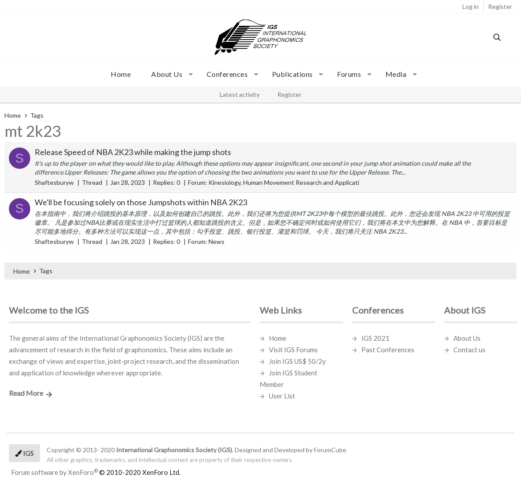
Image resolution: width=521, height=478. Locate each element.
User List (282, 396)
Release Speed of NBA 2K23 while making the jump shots (133, 152)
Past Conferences (387, 350)
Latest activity (240, 94)
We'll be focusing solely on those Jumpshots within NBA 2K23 (141, 202)
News (216, 241)
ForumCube (330, 450)
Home (121, 74)
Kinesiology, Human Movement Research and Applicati (283, 182)
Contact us (469, 350)
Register (289, 94)
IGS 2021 (375, 338)
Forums (349, 74)
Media (396, 74)
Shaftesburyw (54, 182)
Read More (26, 393)
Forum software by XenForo (95, 472)
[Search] (497, 37)
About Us (467, 338)
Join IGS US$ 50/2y (297, 361)
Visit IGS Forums (293, 350)
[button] (168, 74)
